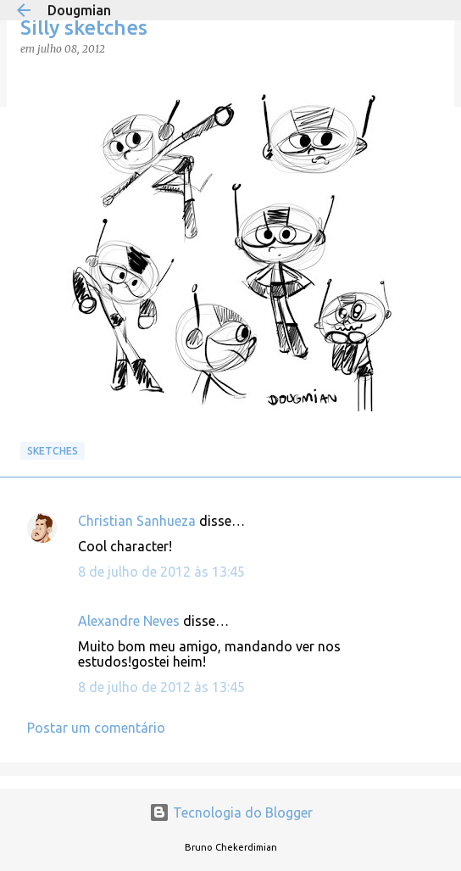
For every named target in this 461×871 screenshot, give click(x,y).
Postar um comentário (96, 727)
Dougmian (79, 10)
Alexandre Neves (129, 620)
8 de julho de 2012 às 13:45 (161, 571)
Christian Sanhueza (137, 520)
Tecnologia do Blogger (231, 812)
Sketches (52, 450)
